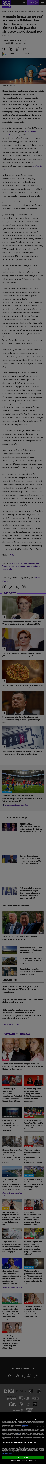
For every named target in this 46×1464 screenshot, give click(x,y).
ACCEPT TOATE (23, 1457)
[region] (23, 1438)
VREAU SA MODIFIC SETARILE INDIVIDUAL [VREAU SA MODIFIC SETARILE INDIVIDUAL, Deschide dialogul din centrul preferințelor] (22, 1460)
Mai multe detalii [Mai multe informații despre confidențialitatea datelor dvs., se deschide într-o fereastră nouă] (24, 1425)
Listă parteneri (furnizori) (7, 1453)
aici (18, 1433)
